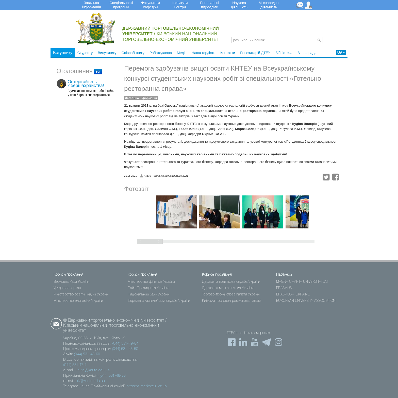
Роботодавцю (161, 53)
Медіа (182, 53)
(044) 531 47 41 (75, 365)
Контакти (227, 53)
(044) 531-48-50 (125, 349)
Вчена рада (307, 53)
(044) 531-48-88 (113, 375)
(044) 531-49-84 (125, 343)
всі (98, 71)
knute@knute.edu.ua (93, 370)
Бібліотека (283, 53)
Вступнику (62, 53)
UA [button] (341, 53)
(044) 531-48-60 (87, 354)
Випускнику (107, 53)
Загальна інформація (141, 98)
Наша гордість (203, 53)
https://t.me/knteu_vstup (147, 386)
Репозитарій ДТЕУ (255, 53)
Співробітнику (133, 53)
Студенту (85, 53)
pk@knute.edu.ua (90, 381)
